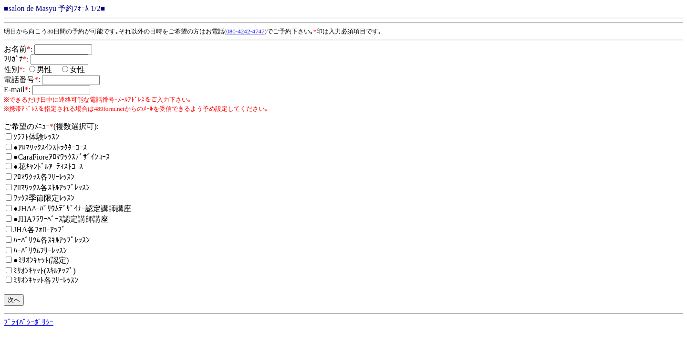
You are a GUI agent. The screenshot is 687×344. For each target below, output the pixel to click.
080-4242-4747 (245, 31)
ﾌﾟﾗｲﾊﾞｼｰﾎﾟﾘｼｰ (28, 322)
